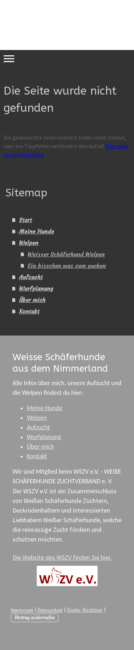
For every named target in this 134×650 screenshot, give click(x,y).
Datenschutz (50, 610)
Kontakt (29, 311)
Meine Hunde (36, 231)
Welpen (28, 242)
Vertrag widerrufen (35, 618)
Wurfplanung (36, 288)
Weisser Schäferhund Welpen (66, 254)
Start (25, 219)
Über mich (32, 299)
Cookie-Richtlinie (85, 610)
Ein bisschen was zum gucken (67, 265)
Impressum (22, 610)
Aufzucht (31, 277)
